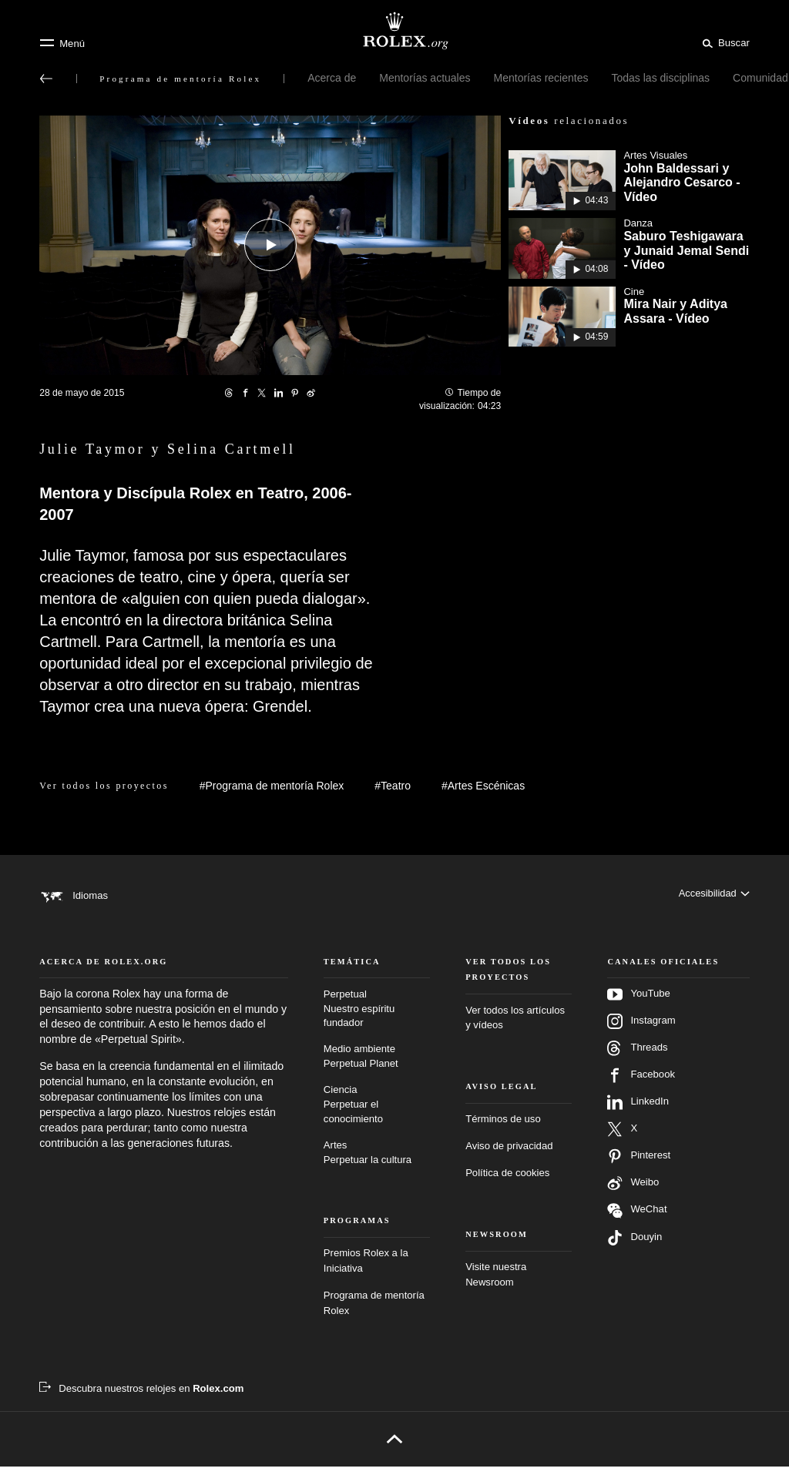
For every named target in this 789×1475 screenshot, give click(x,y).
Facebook (641, 1083)
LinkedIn (638, 1110)
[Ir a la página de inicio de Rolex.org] (394, 31)
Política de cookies (507, 1181)
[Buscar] (723, 42)
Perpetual (377, 1018)
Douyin (634, 1246)
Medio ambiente (377, 1065)
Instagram (641, 1030)
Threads (637, 1056)
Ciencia (377, 1113)
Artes (377, 1161)
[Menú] (62, 43)
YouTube (638, 1003)
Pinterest (638, 1164)
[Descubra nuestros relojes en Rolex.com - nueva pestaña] (141, 1397)
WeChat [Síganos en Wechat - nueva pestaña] (636, 1219)
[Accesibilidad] (713, 895)
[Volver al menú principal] (46, 78)
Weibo (633, 1191)
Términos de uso (503, 1127)
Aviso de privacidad (508, 1154)
